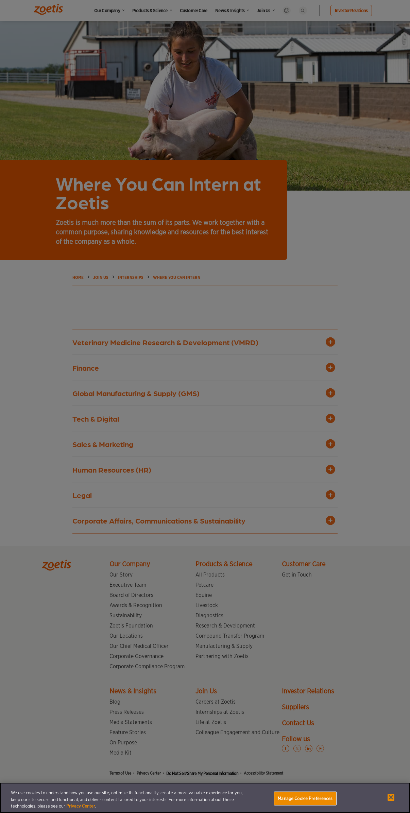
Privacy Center (80, 806)
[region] (205, 798)
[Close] (391, 797)
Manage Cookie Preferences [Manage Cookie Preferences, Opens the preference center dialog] (305, 798)
